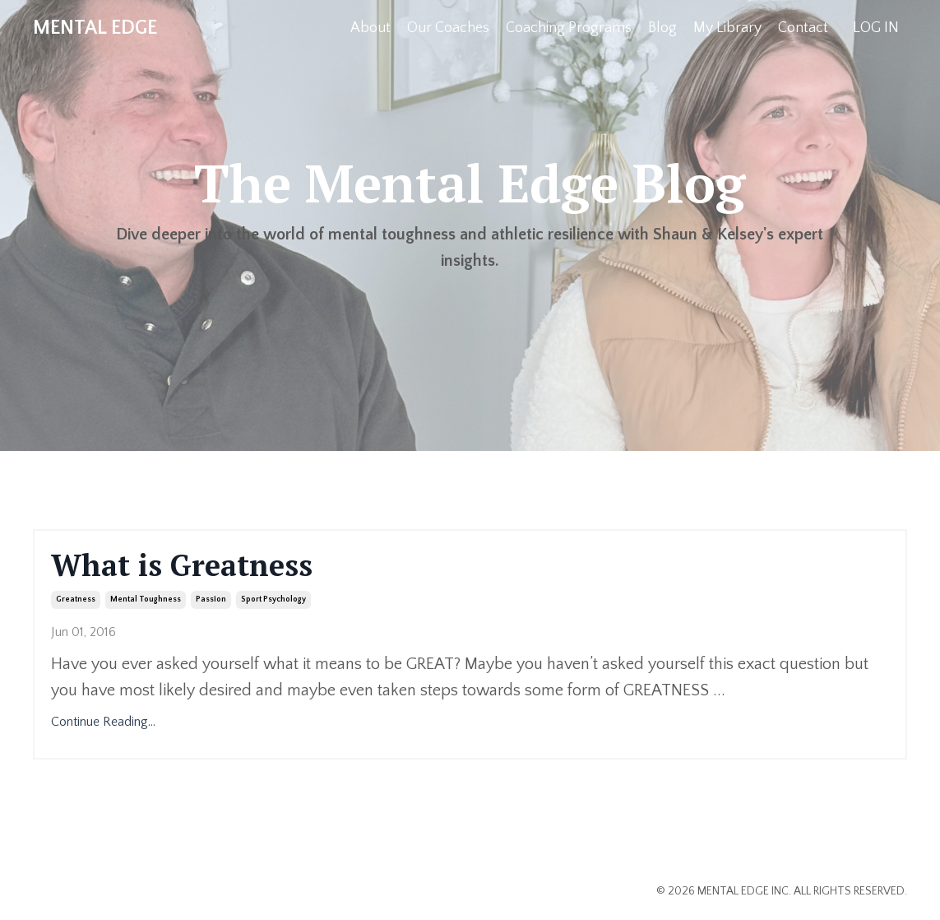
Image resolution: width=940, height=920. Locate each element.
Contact (803, 28)
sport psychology (273, 599)
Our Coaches (448, 28)
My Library (727, 28)
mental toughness (145, 599)
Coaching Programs (569, 28)
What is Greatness (182, 565)
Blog (662, 28)
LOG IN (876, 28)
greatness (75, 599)
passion (211, 599)
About (370, 28)
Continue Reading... (103, 721)
